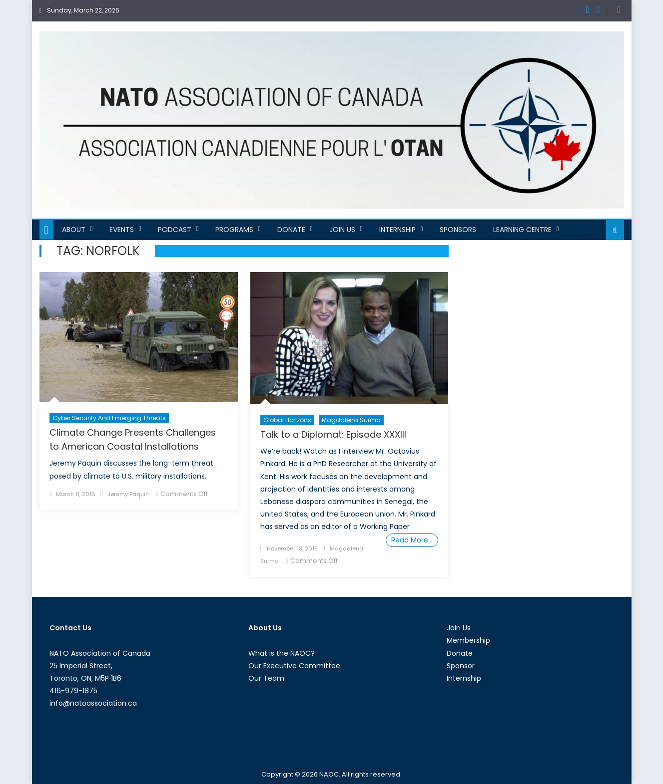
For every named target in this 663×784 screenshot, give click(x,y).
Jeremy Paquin (128, 494)
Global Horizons (287, 420)
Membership (468, 640)
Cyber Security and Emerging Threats (109, 418)
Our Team (266, 678)
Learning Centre (522, 230)
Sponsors (458, 230)
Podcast (174, 230)
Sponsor (461, 666)
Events (121, 230)
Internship (397, 230)
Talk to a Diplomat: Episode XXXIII (333, 434)
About (73, 230)
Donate (291, 230)
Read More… (412, 540)
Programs (234, 230)
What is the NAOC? (281, 653)
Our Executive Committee (294, 666)
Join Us (342, 230)
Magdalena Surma (351, 420)
